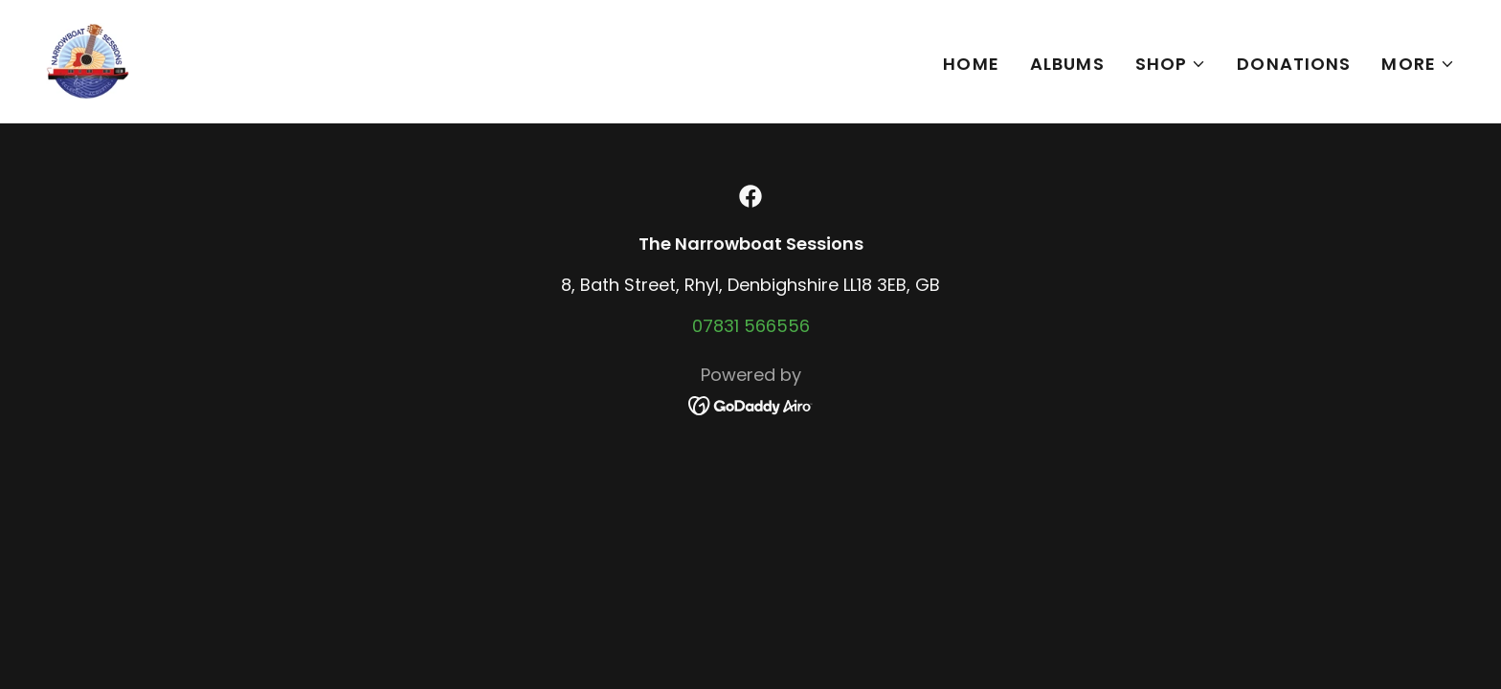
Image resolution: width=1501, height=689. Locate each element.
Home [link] (971, 64)
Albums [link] (1067, 64)
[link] (87, 60)
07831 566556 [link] (751, 326)
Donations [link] (1294, 64)
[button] (1171, 64)
